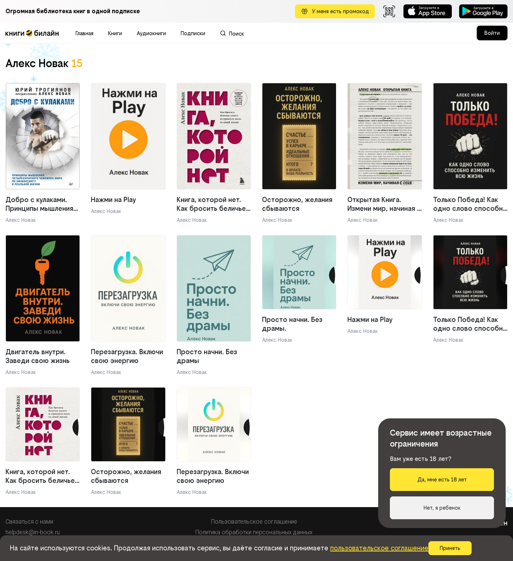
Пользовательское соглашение (254, 521)
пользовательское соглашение (379, 548)
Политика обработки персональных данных (254, 532)
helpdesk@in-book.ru (32, 532)
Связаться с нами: (29, 521)
